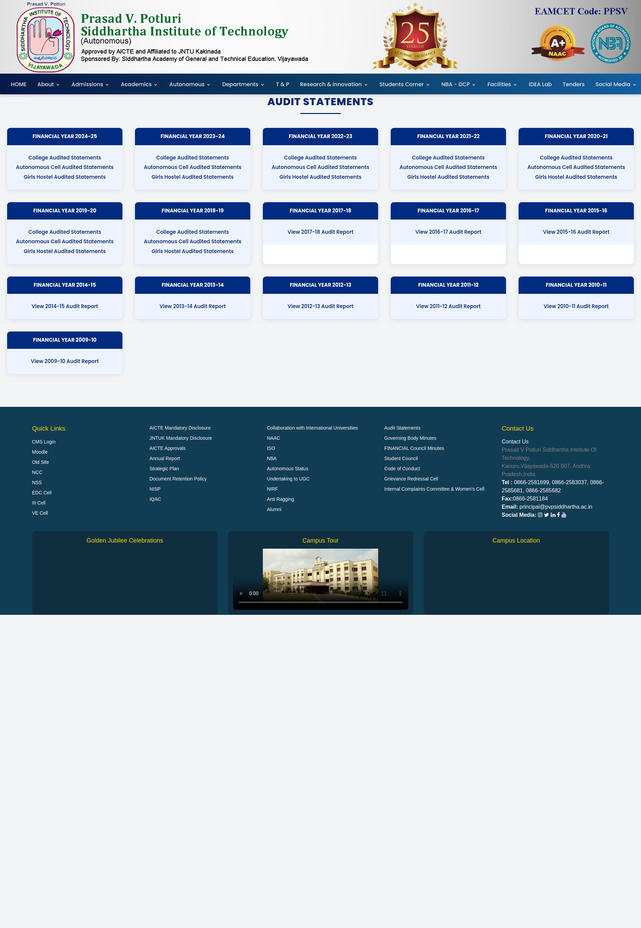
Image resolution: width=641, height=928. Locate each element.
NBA (272, 458)
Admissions (91, 84)
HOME (18, 84)
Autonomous (190, 84)
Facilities (502, 84)
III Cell (39, 503)
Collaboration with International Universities (312, 428)
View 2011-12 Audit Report (448, 306)
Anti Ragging (280, 499)
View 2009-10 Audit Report (65, 361)
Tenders (574, 84)
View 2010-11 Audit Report (576, 306)
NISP (155, 489)
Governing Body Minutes (410, 438)
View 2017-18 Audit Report (321, 231)
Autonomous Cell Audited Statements (65, 167)
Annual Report (165, 458)
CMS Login (44, 441)
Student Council (401, 458)
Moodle (40, 452)
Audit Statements (402, 428)
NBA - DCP (459, 84)
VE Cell (40, 513)
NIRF (272, 489)
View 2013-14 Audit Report (192, 306)
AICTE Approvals (168, 448)
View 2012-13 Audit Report (320, 306)
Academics (139, 84)
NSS (37, 482)
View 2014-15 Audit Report (65, 306)
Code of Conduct (402, 468)
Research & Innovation (334, 84)
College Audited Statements (64, 157)
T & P (282, 84)
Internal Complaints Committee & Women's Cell (434, 489)
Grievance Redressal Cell (411, 478)
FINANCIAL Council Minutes (414, 448)
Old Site (40, 462)
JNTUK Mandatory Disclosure (181, 438)
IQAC (155, 499)
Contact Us (515, 441)
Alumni (274, 509)
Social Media (616, 84)
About (49, 84)
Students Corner (405, 84)
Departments (243, 84)
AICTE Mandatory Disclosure (180, 428)
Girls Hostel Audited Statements (65, 177)
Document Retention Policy (178, 478)
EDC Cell (42, 492)
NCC (37, 472)
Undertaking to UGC (288, 478)
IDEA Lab (540, 84)
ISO (271, 448)
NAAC (273, 438)
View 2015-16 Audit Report (576, 231)
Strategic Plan (164, 468)
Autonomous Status (287, 468)
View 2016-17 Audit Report (448, 231)
